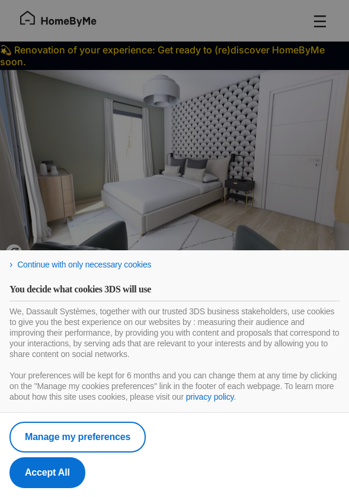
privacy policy (210, 397)
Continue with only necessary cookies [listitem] (84, 264)
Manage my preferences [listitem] (77, 437)
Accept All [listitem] (47, 472)
